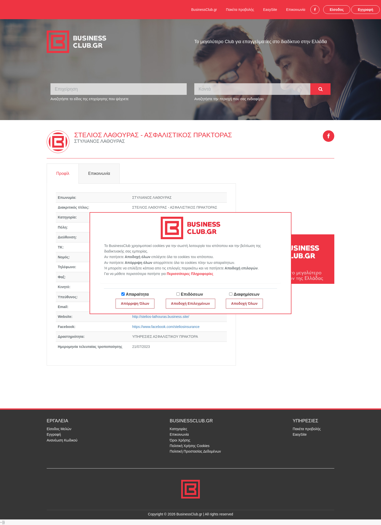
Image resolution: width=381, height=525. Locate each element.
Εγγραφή (365, 10)
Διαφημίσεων (246, 294)
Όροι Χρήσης (180, 440)
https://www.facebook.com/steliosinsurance (166, 327)
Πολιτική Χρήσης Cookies (190, 446)
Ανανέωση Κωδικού (62, 440)
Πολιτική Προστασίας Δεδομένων (195, 451)
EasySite (270, 10)
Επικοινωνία (295, 10)
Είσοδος (337, 10)
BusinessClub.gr (204, 10)
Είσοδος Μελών (59, 429)
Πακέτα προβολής (240, 10)
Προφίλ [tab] (62, 173)
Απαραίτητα (137, 294)
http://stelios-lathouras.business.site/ (160, 317)
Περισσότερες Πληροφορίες (190, 274)
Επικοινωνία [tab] (99, 173)
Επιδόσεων (192, 294)
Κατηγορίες (178, 429)
